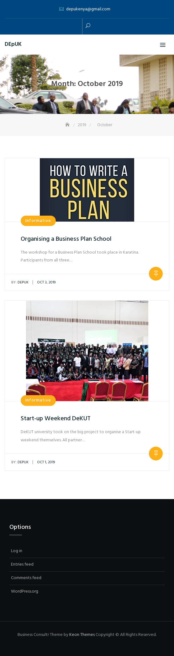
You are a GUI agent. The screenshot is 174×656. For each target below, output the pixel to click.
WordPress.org (24, 591)
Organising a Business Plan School (66, 239)
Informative (38, 220)
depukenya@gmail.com (88, 9)
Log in (16, 551)
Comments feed (26, 578)
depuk (20, 282)
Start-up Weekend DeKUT (56, 419)
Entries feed (22, 564)
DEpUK (13, 44)
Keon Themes (82, 634)
